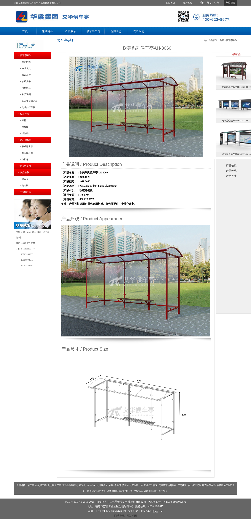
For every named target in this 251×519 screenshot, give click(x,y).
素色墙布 (162, 491)
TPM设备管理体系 (148, 485)
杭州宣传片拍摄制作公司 (108, 485)
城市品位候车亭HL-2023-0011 (236, 120)
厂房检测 (182, 485)
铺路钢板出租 (150, 491)
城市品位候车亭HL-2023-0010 (236, 154)
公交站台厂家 (54, 485)
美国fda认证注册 (130, 485)
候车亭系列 (231, 40)
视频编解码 (112, 491)
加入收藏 (187, 2)
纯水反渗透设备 (98, 491)
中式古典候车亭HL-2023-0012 (236, 87)
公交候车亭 (41, 485)
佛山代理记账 (194, 485)
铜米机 (82, 485)
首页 (222, 40)
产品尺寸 (231, 175)
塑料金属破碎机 (70, 485)
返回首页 (170, 2)
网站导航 (119, 515)
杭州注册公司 (126, 491)
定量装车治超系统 (168, 485)
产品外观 (231, 170)
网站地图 (131, 515)
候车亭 (31, 485)
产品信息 (231, 165)
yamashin (91, 485)
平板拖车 (138, 491)
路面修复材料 (209, 485)
